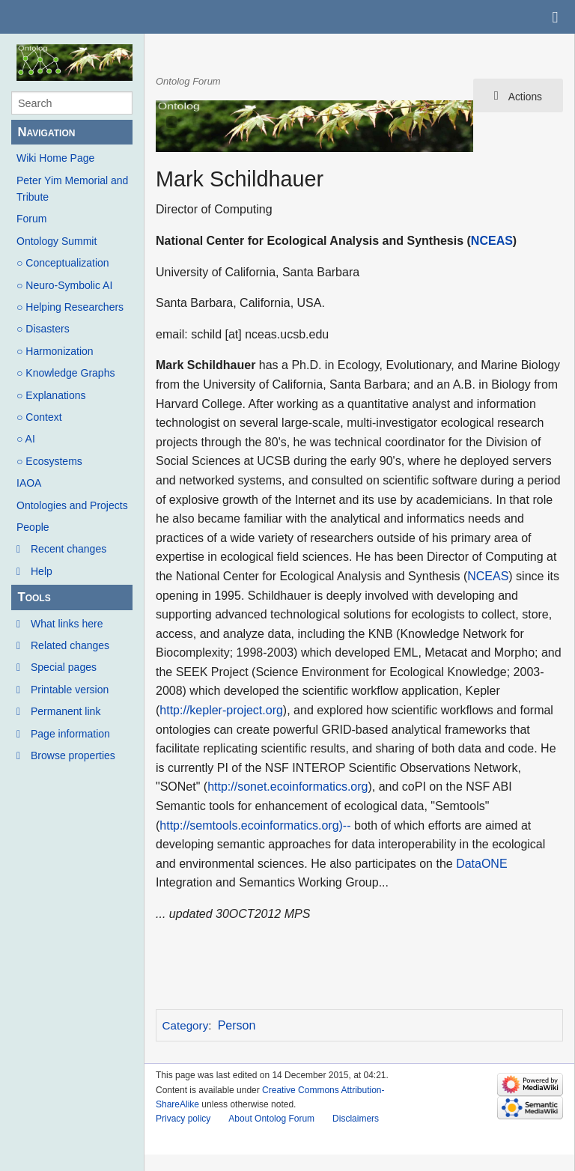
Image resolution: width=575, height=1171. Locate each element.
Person (237, 1025)
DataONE (481, 863)
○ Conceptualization (62, 263)
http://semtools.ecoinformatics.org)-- (254, 825)
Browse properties (73, 755)
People (32, 527)
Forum (31, 219)
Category (185, 1025)
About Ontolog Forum (271, 1118)
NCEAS (492, 240)
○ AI (25, 439)
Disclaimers (355, 1118)
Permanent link (65, 711)
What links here (67, 624)
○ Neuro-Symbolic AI (64, 285)
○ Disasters (43, 329)
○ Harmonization (55, 351)
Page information (70, 734)
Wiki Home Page (55, 158)
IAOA (28, 483)
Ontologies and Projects (72, 505)
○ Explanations (51, 395)
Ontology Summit (56, 241)
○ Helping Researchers (70, 307)
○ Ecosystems (49, 461)
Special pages (64, 667)
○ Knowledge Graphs (65, 373)
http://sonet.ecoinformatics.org (287, 786)
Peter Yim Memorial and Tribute (72, 188)
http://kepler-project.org (221, 710)
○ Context (39, 417)
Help (41, 571)
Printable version (70, 690)
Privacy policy (183, 1118)
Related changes (70, 645)
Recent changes (68, 549)
